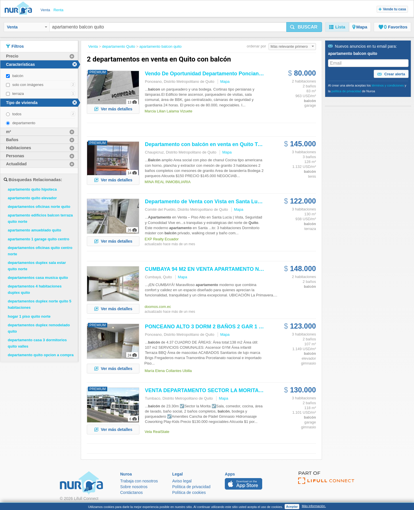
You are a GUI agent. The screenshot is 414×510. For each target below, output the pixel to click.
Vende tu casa (392, 9)
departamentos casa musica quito (38, 277)
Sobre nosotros (133, 486)
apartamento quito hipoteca (32, 189)
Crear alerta (391, 74)
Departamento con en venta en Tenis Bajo (213, 144)
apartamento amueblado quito (34, 230)
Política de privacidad (191, 486)
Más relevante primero (292, 46)
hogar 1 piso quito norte (29, 316)
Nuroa (20, 8)
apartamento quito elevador (32, 198)
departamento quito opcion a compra (41, 355)
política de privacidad (346, 91)
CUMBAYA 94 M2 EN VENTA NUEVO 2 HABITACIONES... (234, 269)
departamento (23, 123)
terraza (18, 93)
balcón (17, 76)
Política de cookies (189, 492)
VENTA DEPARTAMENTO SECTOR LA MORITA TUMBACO (215, 390)
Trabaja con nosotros (139, 481)
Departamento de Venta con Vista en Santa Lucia (205, 201)
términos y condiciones (388, 85)
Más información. (314, 506)
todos (17, 114)
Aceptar (292, 506)
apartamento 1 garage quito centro (38, 239)
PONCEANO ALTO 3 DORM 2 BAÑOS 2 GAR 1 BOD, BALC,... (219, 326)
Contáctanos (131, 492)
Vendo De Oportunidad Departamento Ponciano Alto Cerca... (219, 73)
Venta (27, 27)
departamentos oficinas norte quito (39, 206)
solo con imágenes (27, 85)
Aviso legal (181, 481)
